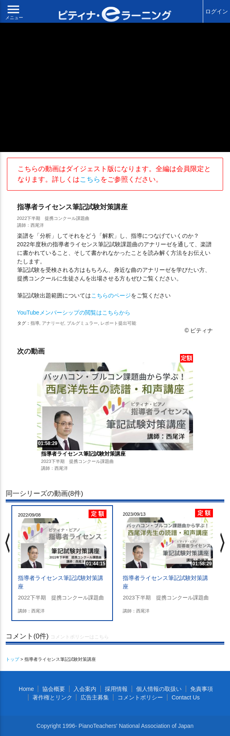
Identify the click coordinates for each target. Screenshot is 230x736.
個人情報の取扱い (159, 689)
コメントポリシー (140, 697)
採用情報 (116, 689)
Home (26, 689)
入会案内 (85, 689)
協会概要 (53, 689)
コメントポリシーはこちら (79, 637)
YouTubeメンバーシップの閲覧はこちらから (73, 312)
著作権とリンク (52, 697)
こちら (90, 179)
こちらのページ (111, 295)
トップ (12, 659)
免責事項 (201, 689)
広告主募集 (94, 697)
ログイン (216, 11)
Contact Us (185, 697)
